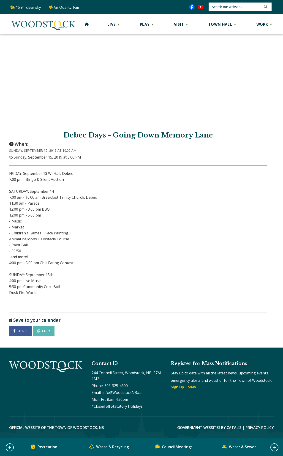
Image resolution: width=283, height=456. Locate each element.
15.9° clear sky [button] (28, 7)
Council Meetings (174, 447)
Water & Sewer (239, 447)
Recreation (44, 447)
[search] (236, 6)
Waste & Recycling (109, 447)
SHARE (20, 331)
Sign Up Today (183, 387)
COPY (43, 331)
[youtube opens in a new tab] (201, 7)
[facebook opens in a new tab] (192, 7)
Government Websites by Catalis (209, 427)
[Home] (87, 24)
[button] (265, 6)
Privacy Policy (259, 427)
